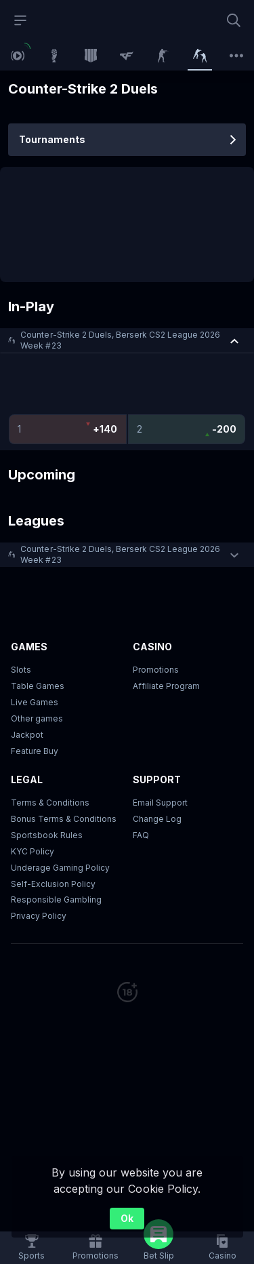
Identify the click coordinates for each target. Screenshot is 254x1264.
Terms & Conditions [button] (50, 802)
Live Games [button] (34, 702)
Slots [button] (21, 670)
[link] (17, 56)
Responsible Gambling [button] (56, 899)
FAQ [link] (141, 835)
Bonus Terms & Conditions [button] (64, 819)
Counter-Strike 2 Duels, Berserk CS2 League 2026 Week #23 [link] (120, 340)
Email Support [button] (160, 802)
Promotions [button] (156, 670)
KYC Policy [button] (32, 851)
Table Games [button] (37, 686)
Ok (127, 1218)
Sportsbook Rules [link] (47, 835)
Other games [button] (37, 718)
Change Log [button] (157, 819)
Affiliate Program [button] (166, 686)
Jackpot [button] (27, 735)
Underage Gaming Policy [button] (60, 868)
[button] (127, 340)
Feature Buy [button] (34, 751)
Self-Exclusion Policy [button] (53, 884)
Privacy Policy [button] (38, 916)
